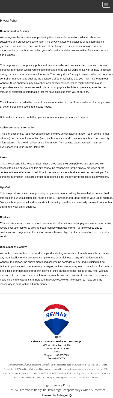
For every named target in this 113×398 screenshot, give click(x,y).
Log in (46, 385)
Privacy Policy (61, 385)
